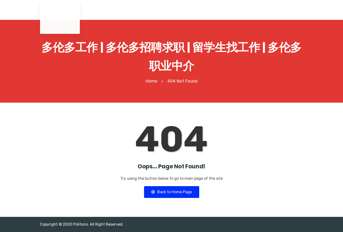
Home (151, 81)
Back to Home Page (171, 192)
